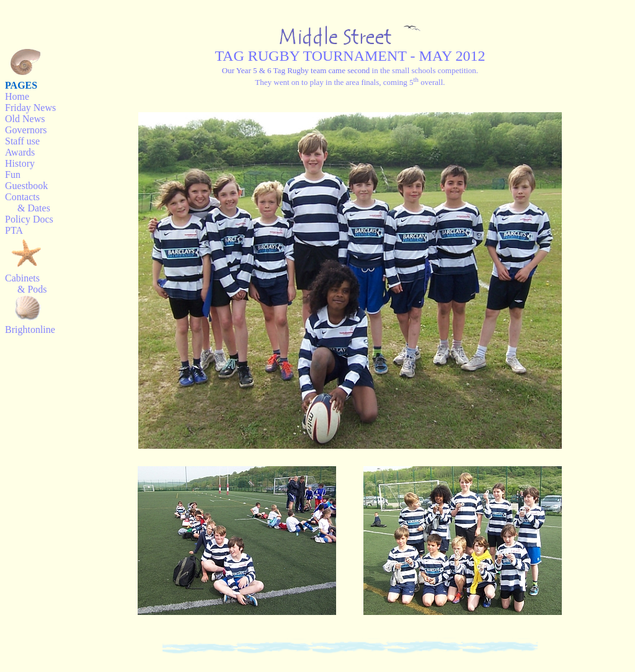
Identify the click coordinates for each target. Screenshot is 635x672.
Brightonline (30, 329)
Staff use (22, 141)
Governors (26, 130)
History (20, 163)
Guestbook (26, 185)
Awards (20, 152)
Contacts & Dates (27, 202)
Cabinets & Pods (26, 283)
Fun (12, 174)
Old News (25, 118)
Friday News (30, 107)
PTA (14, 230)
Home (17, 96)
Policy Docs (29, 219)
